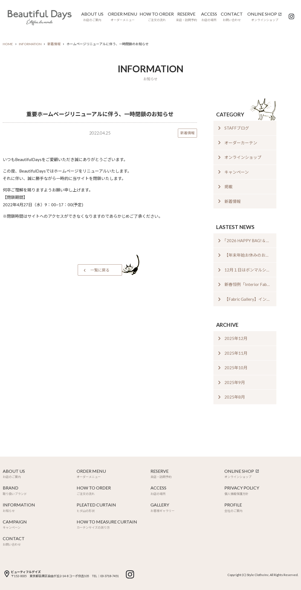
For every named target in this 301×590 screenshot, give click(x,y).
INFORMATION (30, 44)
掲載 (228, 186)
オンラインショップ (242, 157)
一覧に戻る (99, 270)
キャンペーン (236, 172)
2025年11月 (235, 353)
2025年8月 (234, 396)
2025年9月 (234, 382)
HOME (8, 44)
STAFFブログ (236, 127)
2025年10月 (235, 367)
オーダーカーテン (240, 142)
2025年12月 (235, 338)
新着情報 (53, 44)
